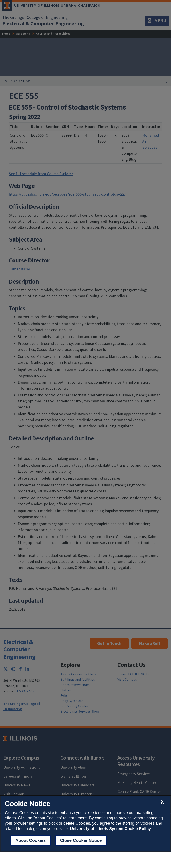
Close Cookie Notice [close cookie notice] (81, 840)
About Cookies (30, 840)
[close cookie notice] (162, 801)
